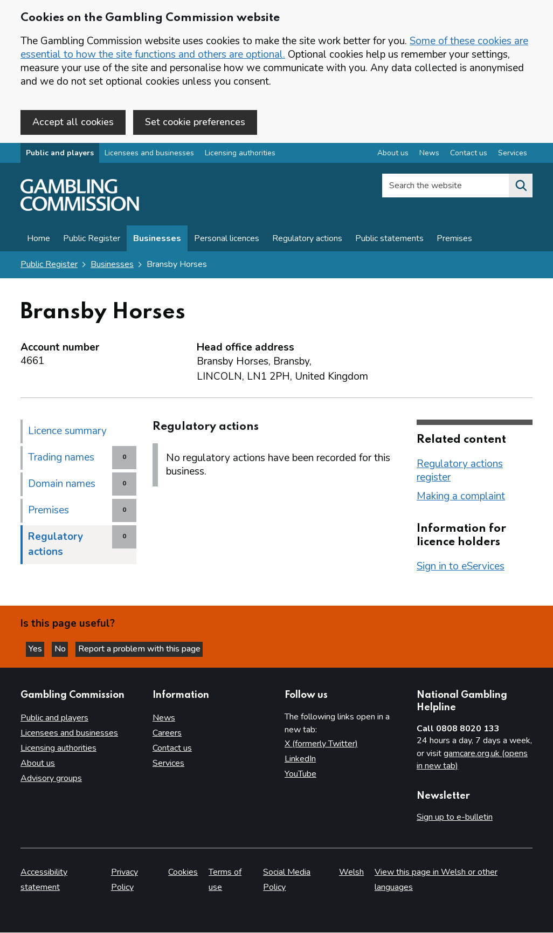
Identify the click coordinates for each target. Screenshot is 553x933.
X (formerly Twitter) (321, 744)
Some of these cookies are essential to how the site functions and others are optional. (274, 47)
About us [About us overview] (393, 155)
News (164, 718)
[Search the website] (521, 188)
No (69, 648)
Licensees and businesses (149, 155)
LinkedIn (300, 759)
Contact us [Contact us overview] (468, 155)
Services (168, 764)
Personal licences (226, 241)
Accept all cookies (73, 121)
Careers (167, 733)
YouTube (300, 774)
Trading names (61, 459)
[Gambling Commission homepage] (79, 211)
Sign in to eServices (460, 568)
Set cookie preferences (195, 121)
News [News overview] (429, 155)
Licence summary (67, 433)
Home (38, 241)
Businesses (157, 241)
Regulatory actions (307, 241)
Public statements (389, 241)
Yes (40, 648)
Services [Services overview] (512, 155)
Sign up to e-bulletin (455, 818)
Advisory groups (51, 779)
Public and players (60, 155)
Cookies (183, 873)
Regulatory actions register (460, 472)
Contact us (172, 748)
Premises (454, 241)
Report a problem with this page (151, 648)
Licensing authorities (240, 155)
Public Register (91, 241)
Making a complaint (461, 498)
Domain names (61, 486)
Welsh (351, 873)
